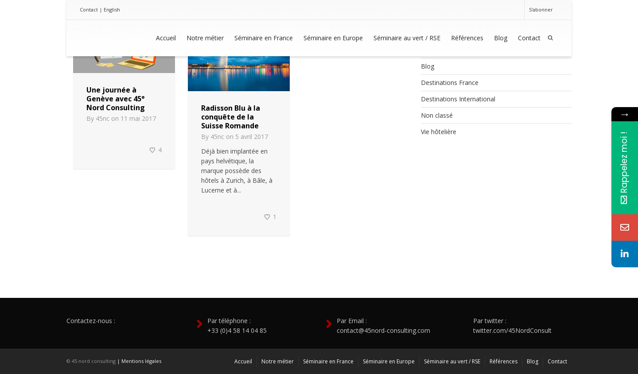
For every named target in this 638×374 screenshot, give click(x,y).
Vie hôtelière (438, 131)
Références (467, 38)
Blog (500, 38)
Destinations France (449, 82)
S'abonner (541, 9)
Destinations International (458, 99)
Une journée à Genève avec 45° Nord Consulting (115, 98)
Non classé (437, 115)
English (112, 9)
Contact (89, 9)
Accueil (166, 38)
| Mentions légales (139, 361)
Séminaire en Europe (333, 38)
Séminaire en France (263, 38)
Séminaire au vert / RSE (406, 38)
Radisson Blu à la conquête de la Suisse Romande (230, 117)
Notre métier (205, 38)
